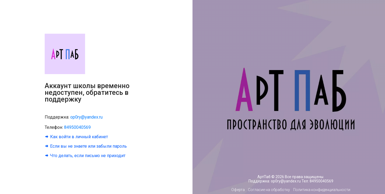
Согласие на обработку (269, 190)
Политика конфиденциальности (321, 190)
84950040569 (77, 127)
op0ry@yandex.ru (86, 117)
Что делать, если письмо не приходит (87, 155)
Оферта (238, 190)
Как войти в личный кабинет (78, 136)
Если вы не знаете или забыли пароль (88, 146)
